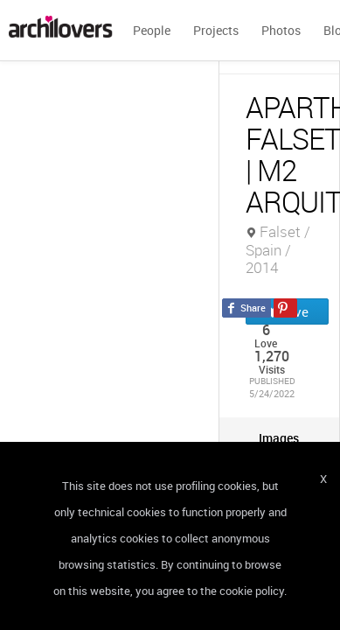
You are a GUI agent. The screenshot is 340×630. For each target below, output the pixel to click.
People (151, 30)
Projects (216, 30)
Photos (281, 30)
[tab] (279, 437)
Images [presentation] (279, 438)
